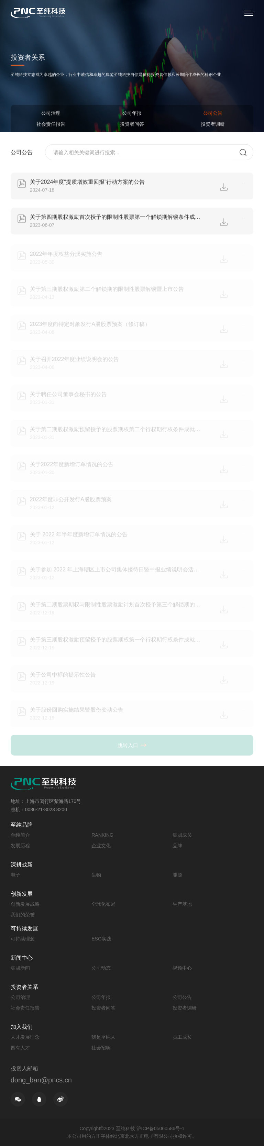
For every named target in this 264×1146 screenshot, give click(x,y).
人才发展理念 (25, 1037)
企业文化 (101, 845)
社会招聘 (101, 1047)
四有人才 (20, 1047)
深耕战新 (22, 865)
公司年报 (132, 113)
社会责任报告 (50, 124)
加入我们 (22, 1027)
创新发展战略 (25, 904)
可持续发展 (24, 929)
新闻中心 (22, 958)
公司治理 (50, 113)
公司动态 (101, 968)
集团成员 (182, 835)
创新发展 (22, 894)
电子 (15, 875)
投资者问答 (132, 124)
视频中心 (182, 968)
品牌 (177, 845)
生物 (96, 875)
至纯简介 (20, 835)
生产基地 (182, 904)
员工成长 (182, 1037)
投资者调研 (213, 124)
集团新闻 (20, 968)
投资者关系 (24, 987)
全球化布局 (103, 904)
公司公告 (212, 113)
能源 (177, 875)
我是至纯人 (103, 1037)
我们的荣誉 (23, 914)
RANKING (102, 835)
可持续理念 (23, 938)
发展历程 (20, 845)
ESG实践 (101, 938)
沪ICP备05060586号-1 (160, 1128)
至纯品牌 (22, 825)
